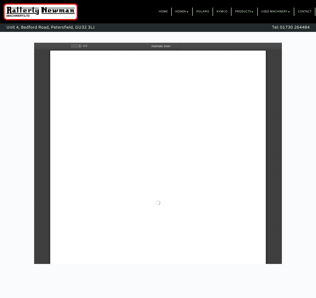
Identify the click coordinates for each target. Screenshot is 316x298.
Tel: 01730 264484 (291, 27)
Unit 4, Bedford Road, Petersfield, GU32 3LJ (50, 27)
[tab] (163, 12)
